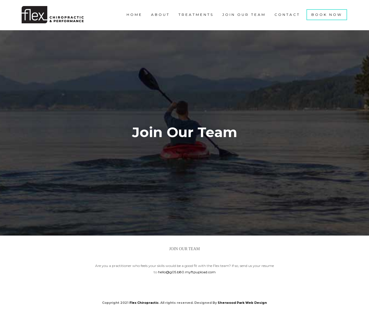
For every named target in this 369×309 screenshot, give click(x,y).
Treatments (196, 14)
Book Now (326, 14)
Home (134, 14)
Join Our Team (244, 14)
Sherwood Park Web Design (242, 303)
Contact (287, 14)
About (160, 14)
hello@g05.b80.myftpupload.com (187, 272)
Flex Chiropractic (144, 303)
